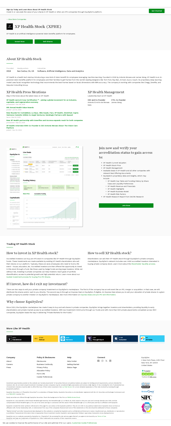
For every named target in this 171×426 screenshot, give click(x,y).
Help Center (72, 361)
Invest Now (20, 41)
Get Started (157, 11)
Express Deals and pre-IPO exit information (98, 295)
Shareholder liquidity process (143, 264)
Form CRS (41, 374)
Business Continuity (45, 364)
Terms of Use (102, 416)
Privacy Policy (42, 367)
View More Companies (17, 19)
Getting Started (73, 364)
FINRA (10, 394)
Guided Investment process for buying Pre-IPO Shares (28, 277)
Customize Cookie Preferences (84, 423)
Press (8, 367)
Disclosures (41, 361)
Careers (9, 364)
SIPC (14, 394)
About (8, 361)
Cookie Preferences (44, 377)
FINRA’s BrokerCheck (73, 397)
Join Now (126, 205)
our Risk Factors (67, 387)
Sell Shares (48, 41)
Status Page (72, 367)
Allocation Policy (43, 371)
